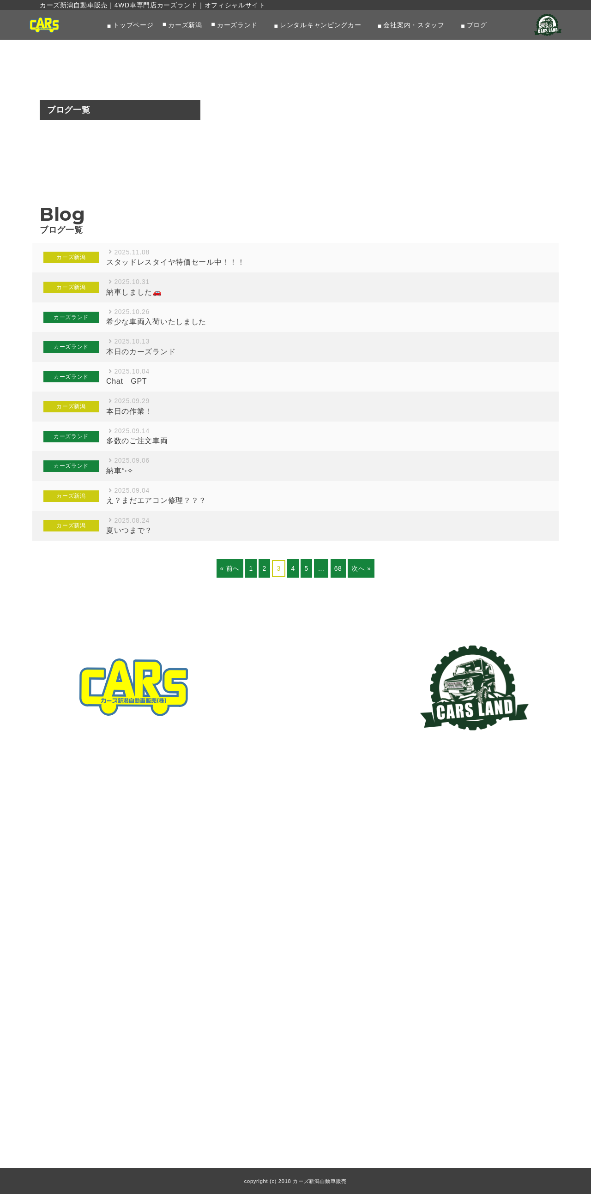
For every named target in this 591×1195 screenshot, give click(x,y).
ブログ (477, 25)
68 (338, 569)
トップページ (133, 25)
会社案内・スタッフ (413, 25)
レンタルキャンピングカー (320, 25)
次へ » (361, 569)
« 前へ (229, 569)
